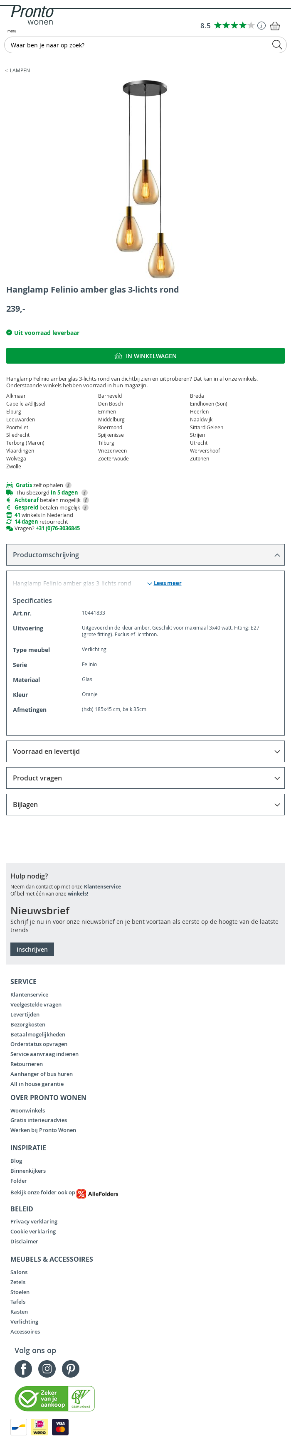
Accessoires (25, 1331)
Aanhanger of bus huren (41, 1074)
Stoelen (20, 1292)
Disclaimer (24, 1241)
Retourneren (26, 1064)
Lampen (20, 70)
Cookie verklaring (33, 1231)
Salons (18, 1272)
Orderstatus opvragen (38, 1044)
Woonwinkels (27, 1110)
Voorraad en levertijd (46, 751)
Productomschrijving (46, 554)
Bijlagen (25, 804)
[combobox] (145, 45)
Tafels (17, 1301)
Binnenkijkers (28, 1170)
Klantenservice (102, 886)
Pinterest (70, 1369)
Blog (16, 1160)
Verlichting (24, 1321)
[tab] (145, 555)
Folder (18, 1180)
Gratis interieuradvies (38, 1120)
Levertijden (24, 1014)
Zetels (17, 1282)
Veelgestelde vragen (36, 1004)
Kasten (19, 1311)
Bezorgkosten (27, 1024)
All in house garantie (37, 1084)
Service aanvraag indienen (44, 1054)
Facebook (23, 1369)
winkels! (78, 893)
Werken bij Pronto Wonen (43, 1130)
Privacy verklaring (33, 1221)
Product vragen (37, 778)
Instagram (47, 1369)
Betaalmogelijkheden (37, 1034)
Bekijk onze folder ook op (64, 1192)
